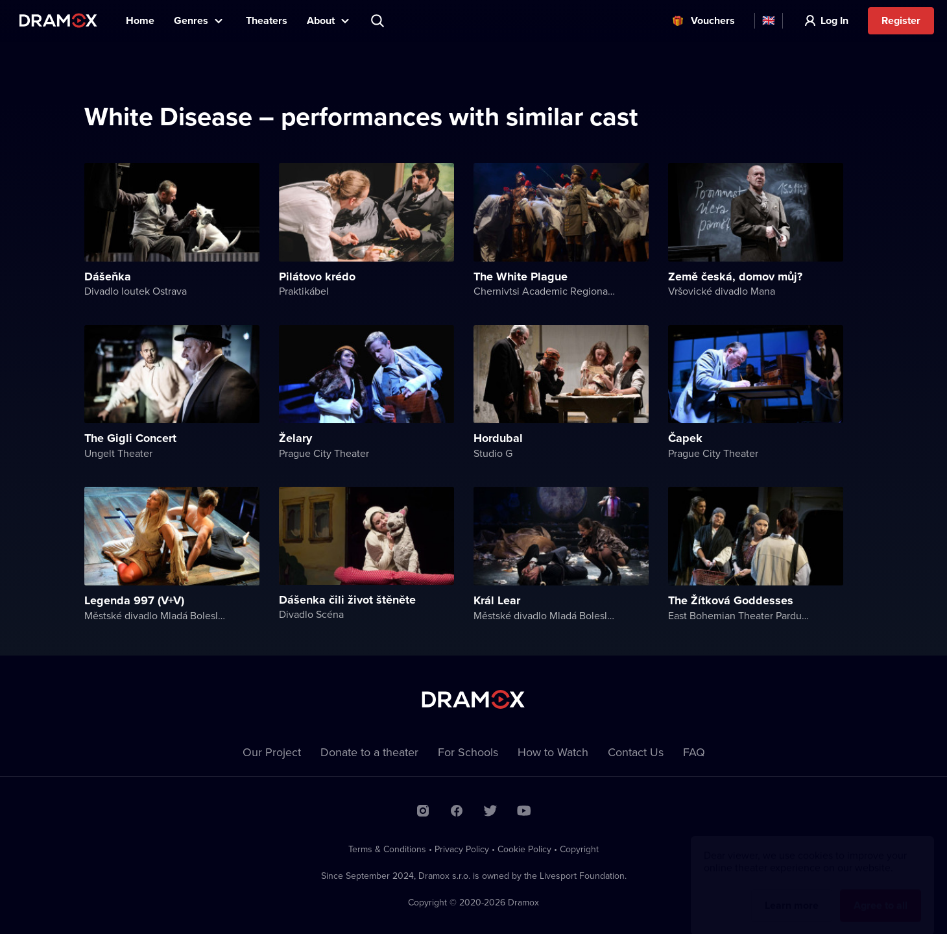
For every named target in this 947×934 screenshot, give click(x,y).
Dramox (58, 20)
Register (900, 20)
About (321, 20)
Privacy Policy (462, 848)
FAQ (694, 752)
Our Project (272, 752)
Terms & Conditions (387, 848)
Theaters (266, 20)
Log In (834, 20)
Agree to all (880, 892)
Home (140, 20)
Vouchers (713, 20)
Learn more (792, 892)
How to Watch (553, 752)
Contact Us (636, 752)
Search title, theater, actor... (379, 21)
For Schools (468, 752)
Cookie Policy (524, 848)
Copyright (579, 848)
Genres (191, 20)
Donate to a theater (369, 752)
